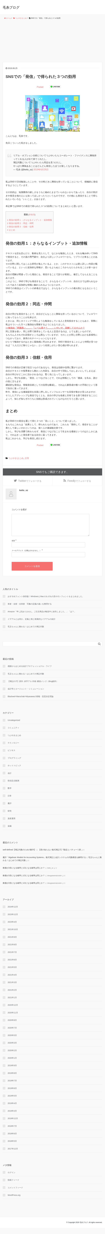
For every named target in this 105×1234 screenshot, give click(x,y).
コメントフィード (15, 1194)
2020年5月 (12, 1041)
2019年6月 (12, 1094)
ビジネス (11, 756)
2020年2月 (12, 1056)
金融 (9, 832)
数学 (9, 794)
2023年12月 (13, 920)
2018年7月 (12, 1132)
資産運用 (11, 824)
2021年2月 (12, 996)
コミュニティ (13, 734)
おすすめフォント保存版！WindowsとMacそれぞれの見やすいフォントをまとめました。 (46, 602)
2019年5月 (12, 1102)
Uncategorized (14, 726)
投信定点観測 (13, 787)
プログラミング (14, 764)
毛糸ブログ (11, 7)
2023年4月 (12, 928)
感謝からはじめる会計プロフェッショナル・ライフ (30, 672)
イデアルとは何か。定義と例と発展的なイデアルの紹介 (32, 625)
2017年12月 (13, 1155)
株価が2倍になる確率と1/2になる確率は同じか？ (24, 874)
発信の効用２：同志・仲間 (20, 223)
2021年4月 (12, 981)
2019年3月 (12, 1117)
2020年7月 (12, 1034)
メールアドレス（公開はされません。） (26, 556)
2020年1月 (12, 1064)
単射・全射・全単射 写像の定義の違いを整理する (30, 610)
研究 (9, 817)
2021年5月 (12, 973)
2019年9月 (12, 1072)
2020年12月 (13, 1011)
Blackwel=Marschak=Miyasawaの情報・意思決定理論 (30, 702)
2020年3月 (12, 1049)
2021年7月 (12, 958)
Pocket (40, 87)
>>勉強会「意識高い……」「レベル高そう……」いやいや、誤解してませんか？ (45, 328)
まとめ (11, 230)
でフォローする (30, 481)
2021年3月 (12, 988)
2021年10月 (13, 935)
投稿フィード (13, 1186)
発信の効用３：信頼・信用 (20, 226)
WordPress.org (14, 1201)
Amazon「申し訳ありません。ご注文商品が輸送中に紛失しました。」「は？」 (42, 617)
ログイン (11, 1178)
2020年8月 (12, 1026)
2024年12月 (13, 913)
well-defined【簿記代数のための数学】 (19, 856)
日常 (27, 458)
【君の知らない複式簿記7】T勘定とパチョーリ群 (59, 856)
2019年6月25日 (41, 169)
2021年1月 (12, 1003)
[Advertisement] (52, 41)
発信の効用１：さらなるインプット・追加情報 (29, 220)
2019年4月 (12, 1109)
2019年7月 (12, 1087)
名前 (13, 547)
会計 (9, 779)
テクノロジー (13, 749)
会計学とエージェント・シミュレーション (26, 695)
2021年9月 (12, 943)
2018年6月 (12, 1139)
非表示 (32, 215)
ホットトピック (14, 772)
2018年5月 (12, 1147)
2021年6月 (12, 966)
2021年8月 (12, 951)
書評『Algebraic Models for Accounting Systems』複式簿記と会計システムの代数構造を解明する (44, 863)
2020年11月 (13, 1019)
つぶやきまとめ (16, 458)
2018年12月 (13, 1124)
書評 (9, 809)
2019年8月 (12, 1079)
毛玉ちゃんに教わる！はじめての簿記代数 (26, 633)
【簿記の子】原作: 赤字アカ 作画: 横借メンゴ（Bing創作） (33, 687)
